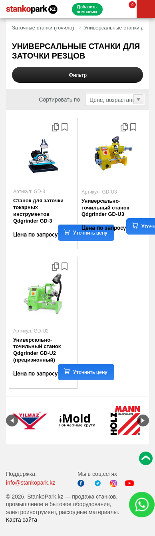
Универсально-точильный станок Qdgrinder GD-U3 (105, 207)
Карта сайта (21, 519)
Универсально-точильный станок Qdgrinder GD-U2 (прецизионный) (37, 350)
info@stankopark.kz (30, 482)
